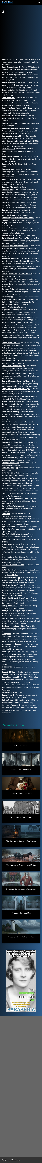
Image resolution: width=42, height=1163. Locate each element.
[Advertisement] (21, 37)
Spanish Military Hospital (11, 442)
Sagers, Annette (8, 82)
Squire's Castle (7, 527)
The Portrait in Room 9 (21, 745)
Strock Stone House (9, 677)
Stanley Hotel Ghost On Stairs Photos (15, 598)
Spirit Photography (8, 468)
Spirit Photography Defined (11, 473)
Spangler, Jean (7, 422)
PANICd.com (15, 1160)
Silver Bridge (6, 297)
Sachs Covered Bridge (10, 67)
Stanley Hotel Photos (9, 606)
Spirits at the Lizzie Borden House (14, 498)
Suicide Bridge (7, 695)
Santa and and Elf (8, 149)
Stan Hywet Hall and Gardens (12, 585)
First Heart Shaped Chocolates (21, 793)
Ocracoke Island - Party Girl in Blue (21, 937)
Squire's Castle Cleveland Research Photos (17, 534)
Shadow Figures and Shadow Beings (15, 246)
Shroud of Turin (7, 279)
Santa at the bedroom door (12, 151)
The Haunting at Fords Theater (21, 817)
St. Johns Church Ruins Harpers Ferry (15, 557)
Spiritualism (6, 514)
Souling (4, 401)
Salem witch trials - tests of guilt (14, 108)
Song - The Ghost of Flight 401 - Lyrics (16, 389)
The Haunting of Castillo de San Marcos (21, 841)
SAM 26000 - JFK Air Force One (13, 116)
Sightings (5, 289)
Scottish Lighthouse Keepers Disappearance (18, 218)
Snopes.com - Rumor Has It (12, 366)
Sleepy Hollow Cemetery (11, 317)
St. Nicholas (6, 570)
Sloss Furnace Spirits (9, 361)
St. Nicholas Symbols (9, 578)
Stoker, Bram (6, 634)
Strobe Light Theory (9, 672)
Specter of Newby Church (11, 452)
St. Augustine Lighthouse (11, 544)
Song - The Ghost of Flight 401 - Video (16, 396)
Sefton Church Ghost (9, 238)
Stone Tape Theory (9, 652)
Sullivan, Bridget (7, 700)
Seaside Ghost (7, 236)
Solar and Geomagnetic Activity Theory (16, 381)
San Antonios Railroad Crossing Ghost (16, 128)
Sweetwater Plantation (10, 705)
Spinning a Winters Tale (10, 463)
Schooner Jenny (8, 190)
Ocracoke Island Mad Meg (21, 913)
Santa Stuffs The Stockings (12, 164)
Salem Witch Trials (8, 98)
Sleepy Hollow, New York (11, 343)
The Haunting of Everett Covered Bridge (21, 865)
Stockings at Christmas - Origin (13, 626)
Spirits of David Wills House (12, 506)
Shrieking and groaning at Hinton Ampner (17, 274)
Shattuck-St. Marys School (11, 259)
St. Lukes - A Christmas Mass (13, 565)
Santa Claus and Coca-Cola (12, 156)
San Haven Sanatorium (10, 136)
